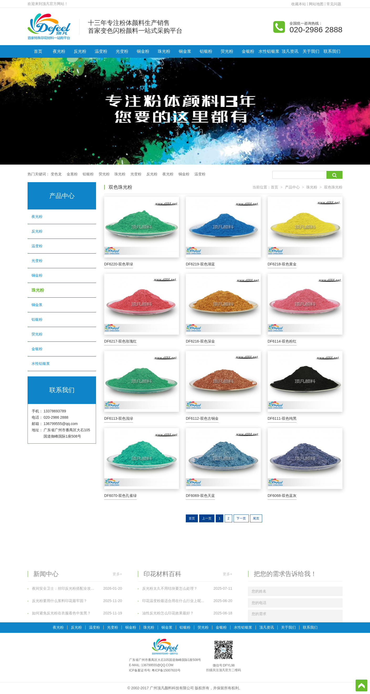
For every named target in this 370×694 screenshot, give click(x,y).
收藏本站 (298, 4)
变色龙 (56, 174)
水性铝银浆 (268, 51)
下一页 (241, 518)
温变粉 (101, 51)
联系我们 (332, 51)
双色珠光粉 (333, 187)
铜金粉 (143, 51)
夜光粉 (59, 51)
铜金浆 (185, 51)
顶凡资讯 (290, 51)
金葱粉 (72, 174)
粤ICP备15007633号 (166, 670)
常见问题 (333, 4)
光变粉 (122, 51)
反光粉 (80, 51)
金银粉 (248, 51)
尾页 (256, 518)
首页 (38, 51)
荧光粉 (227, 51)
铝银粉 (206, 51)
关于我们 (311, 51)
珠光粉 (164, 51)
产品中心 (292, 187)
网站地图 (316, 4)
